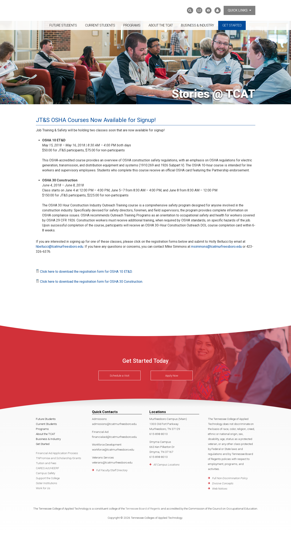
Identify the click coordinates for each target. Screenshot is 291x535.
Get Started (232, 25)
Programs (131, 25)
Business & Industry (197, 25)
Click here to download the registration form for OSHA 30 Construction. (91, 282)
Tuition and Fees (46, 463)
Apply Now (171, 375)
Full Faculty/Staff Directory (111, 470)
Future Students (63, 25)
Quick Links (239, 10)
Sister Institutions (46, 483)
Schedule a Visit (119, 375)
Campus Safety (45, 473)
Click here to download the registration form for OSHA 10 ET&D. (86, 272)
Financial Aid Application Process (57, 453)
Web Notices (219, 488)
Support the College (48, 478)
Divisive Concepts (222, 483)
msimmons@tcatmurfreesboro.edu (216, 247)
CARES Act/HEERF (47, 468)
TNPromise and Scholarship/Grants (58, 458)
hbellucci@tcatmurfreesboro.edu (59, 247)
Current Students (100, 25)
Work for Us (43, 488)
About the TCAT (161, 25)
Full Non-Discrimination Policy (230, 478)
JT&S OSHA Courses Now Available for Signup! (96, 120)
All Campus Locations (167, 464)
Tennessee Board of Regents (142, 508)
